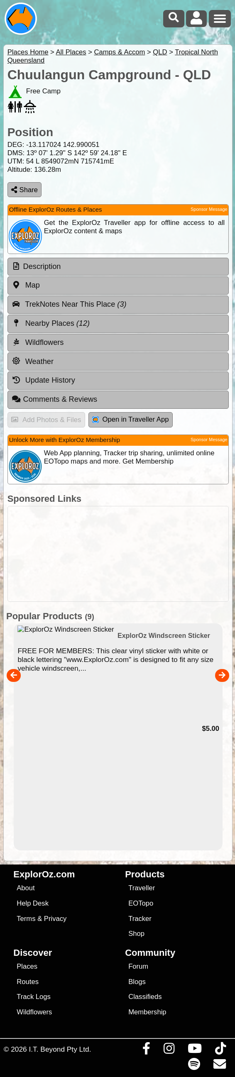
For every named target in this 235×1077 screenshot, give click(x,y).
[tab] (118, 267)
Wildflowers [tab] (38, 342)
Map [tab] (26, 285)
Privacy (55, 919)
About (25, 888)
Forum (138, 966)
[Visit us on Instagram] (168, 1050)
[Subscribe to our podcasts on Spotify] (194, 1066)
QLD (160, 52)
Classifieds (145, 997)
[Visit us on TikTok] (220, 1050)
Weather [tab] (33, 361)
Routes (28, 982)
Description (42, 266)
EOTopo (140, 903)
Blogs (137, 982)
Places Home (28, 52)
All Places (71, 52)
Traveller (141, 888)
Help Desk (33, 903)
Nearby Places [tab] (51, 323)
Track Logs (34, 997)
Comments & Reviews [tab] (54, 399)
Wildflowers (34, 1012)
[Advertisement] (122, 554)
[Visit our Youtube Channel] (194, 1050)
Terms (26, 919)
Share (24, 190)
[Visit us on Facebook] (146, 1050)
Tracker (140, 919)
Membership (147, 1012)
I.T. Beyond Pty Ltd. (60, 1049)
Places (27, 966)
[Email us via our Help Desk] (219, 1066)
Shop (136, 934)
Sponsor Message (209, 209)
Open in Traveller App (130, 419)
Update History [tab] (43, 380)
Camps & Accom (119, 52)
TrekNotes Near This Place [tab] (69, 304)
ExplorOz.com (44, 874)
